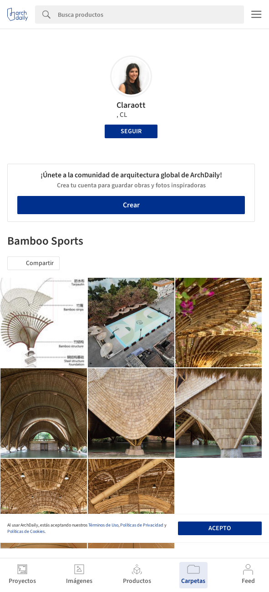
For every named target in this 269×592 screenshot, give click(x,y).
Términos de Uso (103, 525)
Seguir (131, 131)
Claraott (131, 105)
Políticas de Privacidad (141, 525)
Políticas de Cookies (26, 531)
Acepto (219, 528)
